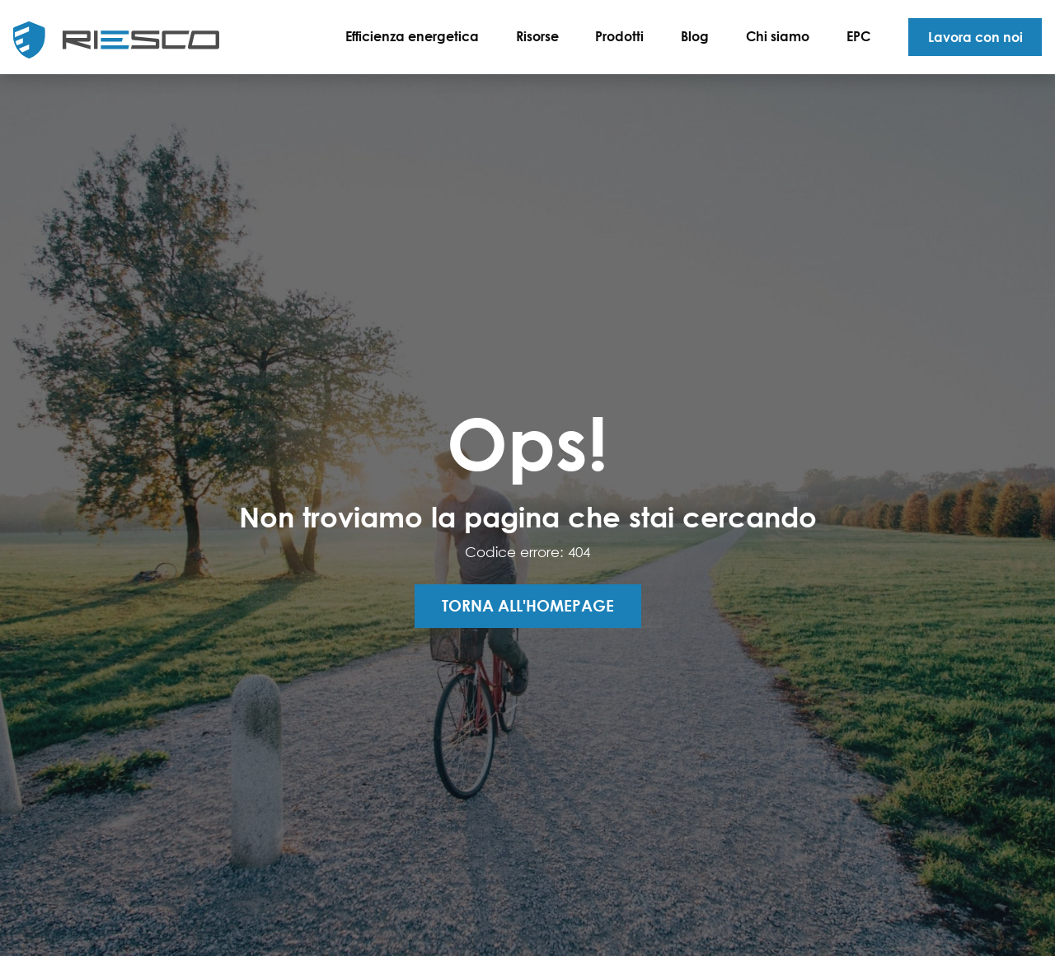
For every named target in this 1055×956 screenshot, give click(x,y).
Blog (695, 36)
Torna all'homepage (528, 605)
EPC (858, 36)
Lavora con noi (975, 37)
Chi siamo (777, 36)
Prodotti (619, 36)
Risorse (537, 36)
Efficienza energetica (412, 36)
